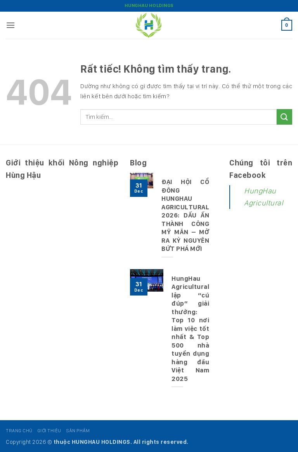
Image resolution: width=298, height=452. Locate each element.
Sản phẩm (78, 430)
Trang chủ (19, 430)
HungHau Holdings (149, 5)
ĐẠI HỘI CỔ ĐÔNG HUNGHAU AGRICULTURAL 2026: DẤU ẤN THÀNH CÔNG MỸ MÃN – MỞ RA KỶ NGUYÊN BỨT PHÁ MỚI (185, 215)
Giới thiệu (49, 430)
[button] (11, 25)
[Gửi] (284, 116)
